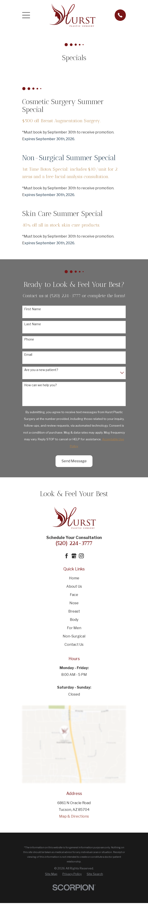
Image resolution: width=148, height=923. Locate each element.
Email (28, 354)
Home (74, 578)
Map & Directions (74, 816)
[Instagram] (81, 555)
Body (74, 620)
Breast (74, 611)
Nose (74, 603)
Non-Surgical (74, 636)
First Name (32, 309)
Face (74, 595)
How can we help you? (40, 385)
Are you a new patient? (41, 370)
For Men (74, 628)
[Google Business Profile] (73, 555)
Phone (29, 339)
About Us (74, 586)
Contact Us (74, 644)
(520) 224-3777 (74, 543)
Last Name (32, 324)
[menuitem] (51, 874)
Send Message (74, 461)
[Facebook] (66, 555)
